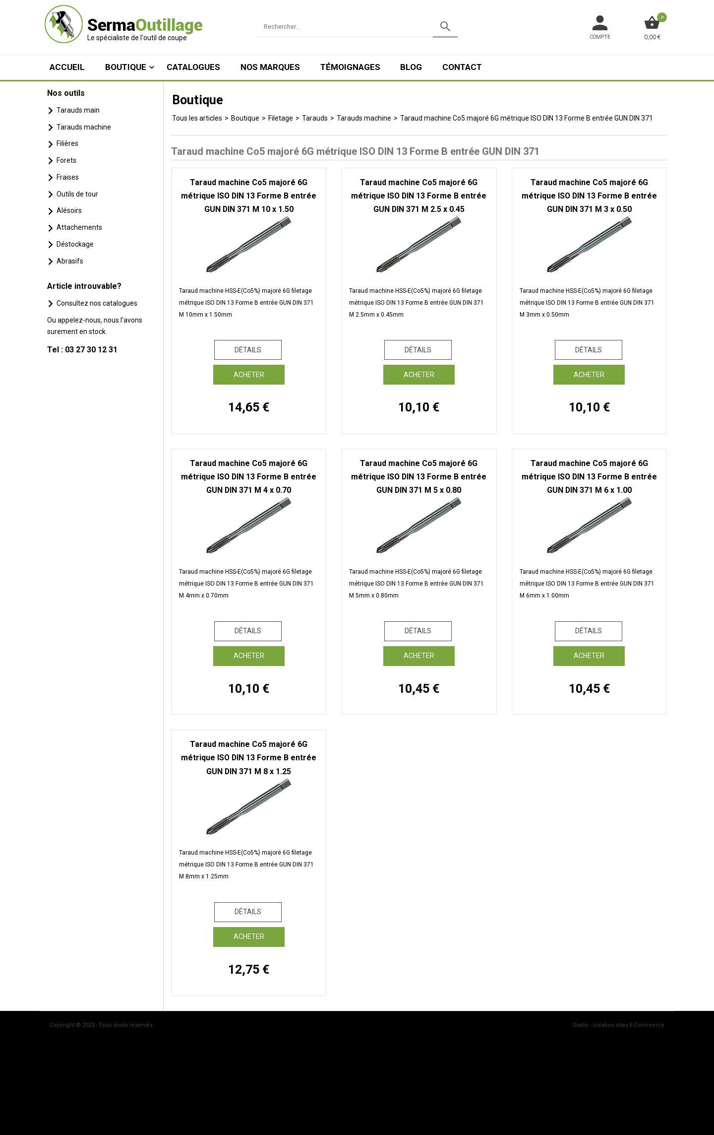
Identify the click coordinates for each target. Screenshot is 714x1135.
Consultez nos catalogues (97, 303)
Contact (462, 67)
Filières (67, 143)
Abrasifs (70, 261)
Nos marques (270, 67)
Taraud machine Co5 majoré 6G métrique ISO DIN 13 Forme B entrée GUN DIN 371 (526, 118)
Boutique (125, 67)
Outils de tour (77, 194)
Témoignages (350, 67)
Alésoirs (69, 210)
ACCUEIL (67, 67)
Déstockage (75, 244)
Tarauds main (78, 110)
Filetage (280, 118)
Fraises (68, 177)
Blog (411, 67)
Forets (66, 160)
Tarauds (315, 118)
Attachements (79, 227)
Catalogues (193, 67)
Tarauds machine (84, 127)
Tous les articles (197, 118)
